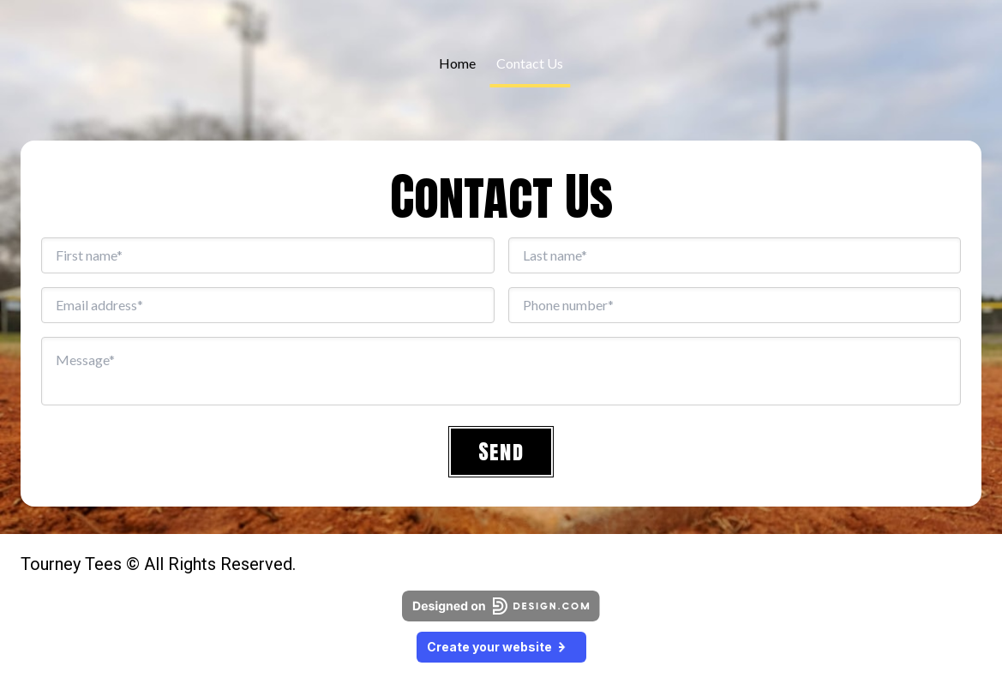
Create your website (501, 646)
